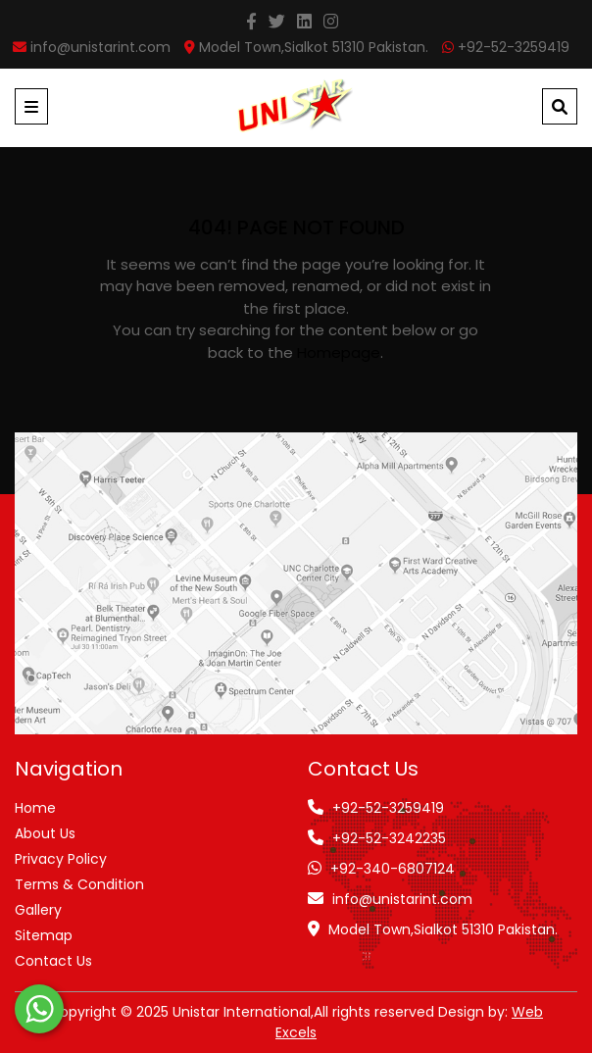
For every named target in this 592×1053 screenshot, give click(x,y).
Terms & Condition (79, 884)
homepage (338, 352)
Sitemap (44, 935)
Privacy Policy (61, 859)
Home (35, 808)
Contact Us (53, 961)
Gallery (38, 910)
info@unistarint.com (402, 899)
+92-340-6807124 (392, 868)
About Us (45, 833)
